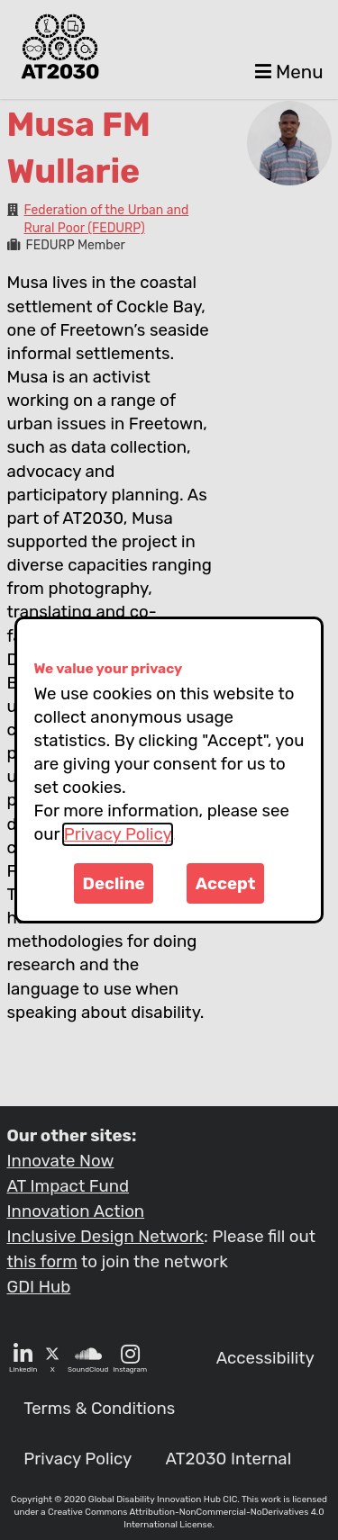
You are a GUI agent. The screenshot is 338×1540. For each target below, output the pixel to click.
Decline (114, 884)
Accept (226, 884)
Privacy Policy (117, 834)
